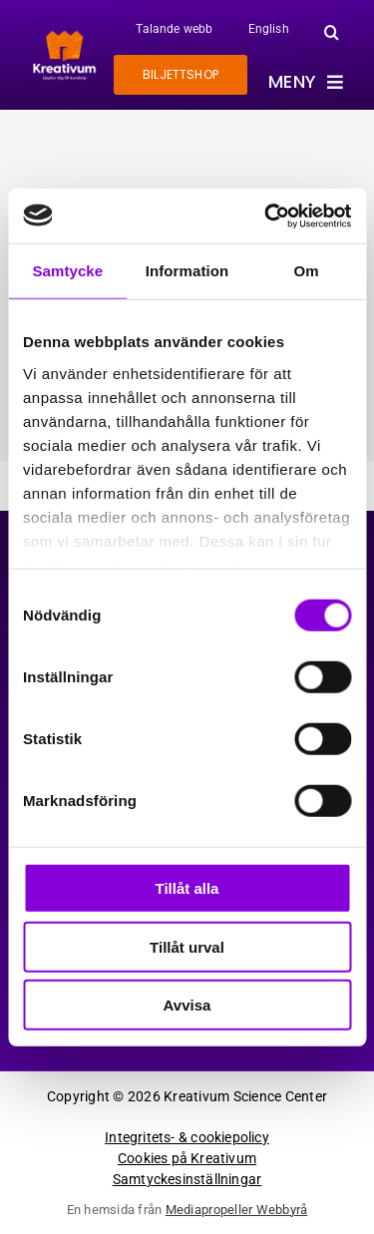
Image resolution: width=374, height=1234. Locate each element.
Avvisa (187, 1005)
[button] (331, 32)
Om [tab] (306, 270)
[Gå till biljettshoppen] (180, 75)
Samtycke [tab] (67, 270)
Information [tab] (187, 270)
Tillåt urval (187, 946)
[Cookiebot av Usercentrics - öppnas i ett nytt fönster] (266, 215)
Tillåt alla (187, 888)
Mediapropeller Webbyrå (237, 1209)
